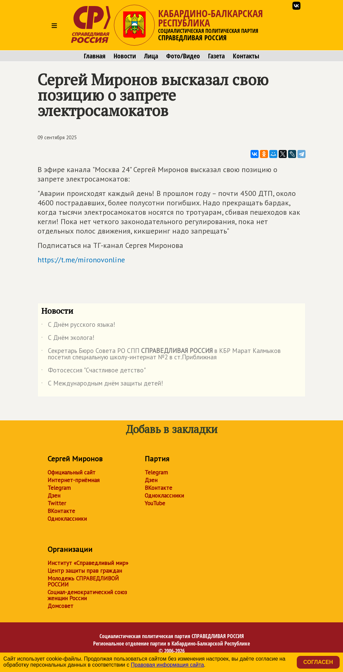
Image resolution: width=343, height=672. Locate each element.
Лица (151, 56)
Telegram (59, 488)
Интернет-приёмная (73, 480)
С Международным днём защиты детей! (102, 384)
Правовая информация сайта (167, 665)
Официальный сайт (71, 472)
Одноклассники (67, 519)
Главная (95, 56)
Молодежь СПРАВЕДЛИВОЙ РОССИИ (83, 581)
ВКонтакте (61, 511)
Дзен (54, 496)
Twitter (57, 503)
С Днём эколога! (67, 338)
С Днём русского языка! (78, 325)
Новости (125, 56)
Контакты (246, 56)
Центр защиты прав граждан (85, 571)
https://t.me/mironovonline (81, 259)
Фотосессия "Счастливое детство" (93, 371)
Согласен (318, 662)
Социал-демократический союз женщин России (87, 595)
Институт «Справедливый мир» (88, 563)
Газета (216, 56)
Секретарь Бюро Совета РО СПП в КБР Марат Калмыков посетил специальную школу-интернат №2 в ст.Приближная (161, 354)
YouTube (155, 503)
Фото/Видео (183, 56)
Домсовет (60, 606)
